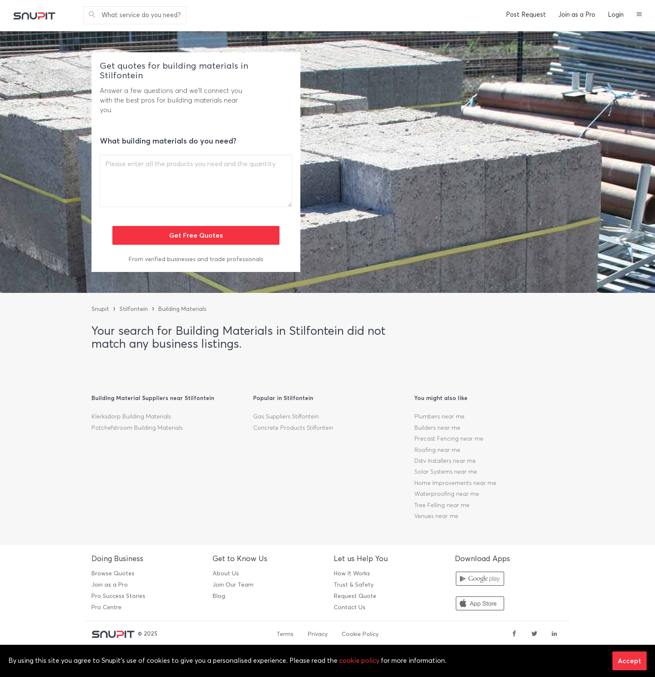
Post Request (526, 14)
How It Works (352, 573)
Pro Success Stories (118, 596)
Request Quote (355, 596)
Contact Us (350, 607)
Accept (629, 660)
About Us (226, 573)
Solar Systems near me (445, 471)
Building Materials (182, 309)
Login (616, 14)
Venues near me (436, 516)
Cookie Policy (360, 634)
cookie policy (359, 660)
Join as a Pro (577, 14)
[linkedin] (554, 634)
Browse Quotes (113, 573)
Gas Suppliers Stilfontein (286, 416)
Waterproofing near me (446, 493)
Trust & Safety (353, 584)
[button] (639, 15)
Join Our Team (233, 584)
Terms (285, 634)
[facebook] (514, 634)
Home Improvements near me (455, 483)
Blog (219, 596)
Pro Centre (106, 607)
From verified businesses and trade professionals (196, 259)
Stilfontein (133, 309)
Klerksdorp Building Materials (131, 416)
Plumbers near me (439, 416)
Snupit (100, 309)
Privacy (318, 634)
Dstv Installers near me (445, 460)
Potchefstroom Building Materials (137, 427)
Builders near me (437, 427)
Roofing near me (437, 450)
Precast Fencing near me (448, 438)
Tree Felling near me (442, 505)
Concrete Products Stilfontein (293, 427)
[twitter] (534, 634)
